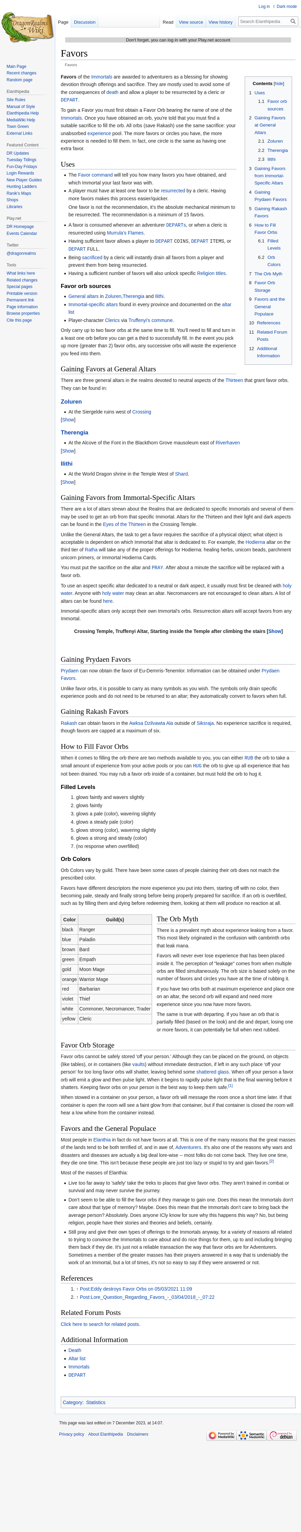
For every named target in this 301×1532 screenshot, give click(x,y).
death (112, 92)
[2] (271, 1158)
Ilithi (159, 295)
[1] (230, 1083)
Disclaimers (137, 1431)
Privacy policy (71, 1431)
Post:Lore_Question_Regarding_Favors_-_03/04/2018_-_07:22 (147, 1294)
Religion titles (211, 272)
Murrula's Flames (125, 232)
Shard (181, 472)
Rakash (69, 721)
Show (68, 418)
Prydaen (70, 669)
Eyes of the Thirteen (124, 523)
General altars (83, 295)
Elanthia (102, 1137)
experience (99, 133)
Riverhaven (228, 441)
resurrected (173, 190)
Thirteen (234, 379)
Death (74, 1348)
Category (72, 1399)
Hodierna (255, 540)
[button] (68, 418)
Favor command (95, 174)
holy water (113, 591)
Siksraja (205, 721)
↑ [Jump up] (77, 1286)
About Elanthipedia (105, 1431)
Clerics (112, 319)
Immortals (101, 77)
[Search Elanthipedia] (268, 21)
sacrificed (92, 256)
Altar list (76, 1356)
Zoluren (113, 295)
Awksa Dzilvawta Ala (151, 721)
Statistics (95, 1399)
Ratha (91, 548)
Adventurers (188, 1145)
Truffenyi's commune (150, 319)
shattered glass (212, 1069)
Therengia (133, 295)
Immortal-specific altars (93, 303)
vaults (138, 1062)
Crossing (141, 410)
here (108, 599)
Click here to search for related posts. (100, 1322)
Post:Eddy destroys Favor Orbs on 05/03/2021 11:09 (136, 1286)
